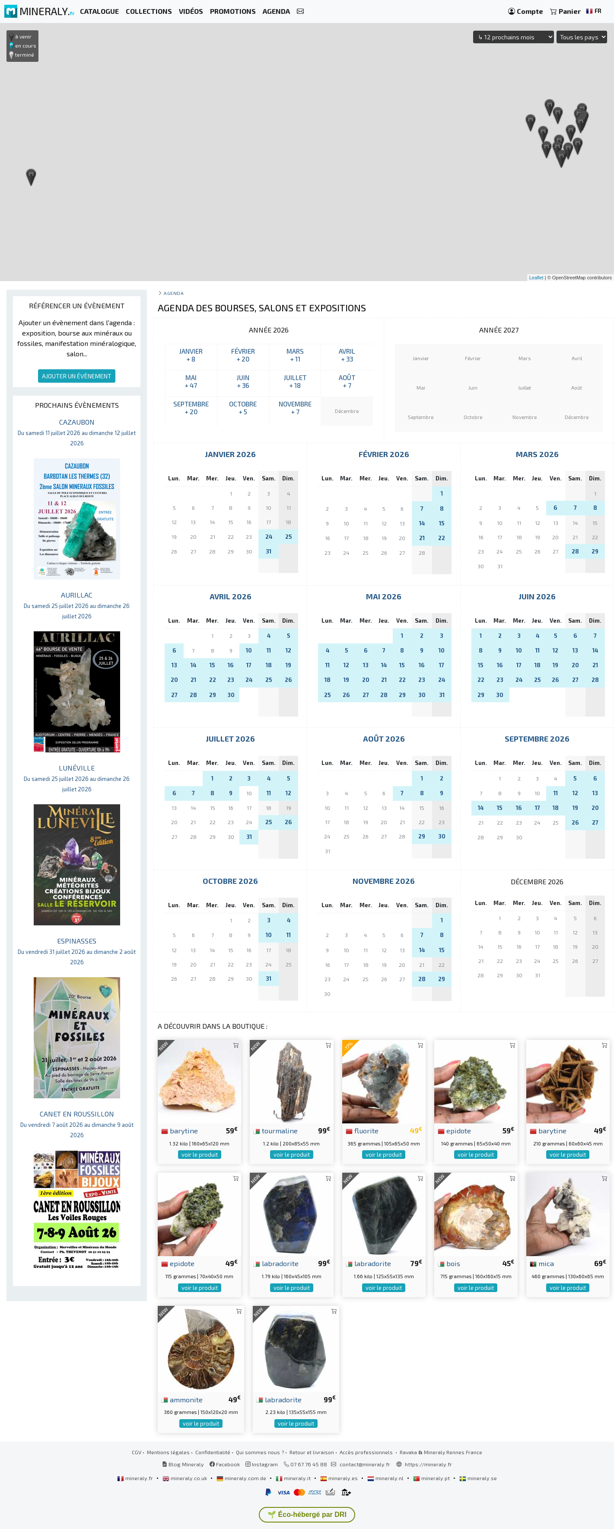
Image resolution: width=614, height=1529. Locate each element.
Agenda (174, 293)
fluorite (362, 1130)
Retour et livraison (312, 1452)
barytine (179, 1130)
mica (542, 1263)
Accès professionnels (367, 1452)
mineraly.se (478, 1478)
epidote (454, 1130)
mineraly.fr (135, 1478)
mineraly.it (294, 1478)
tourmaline (275, 1130)
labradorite (276, 1263)
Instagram (261, 1464)
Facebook (225, 1464)
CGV (136, 1452)
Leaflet (536, 277)
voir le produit (199, 1154)
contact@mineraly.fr (365, 1464)
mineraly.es (339, 1478)
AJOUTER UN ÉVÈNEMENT (76, 376)
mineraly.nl (386, 1478)
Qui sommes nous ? (260, 1452)
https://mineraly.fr (428, 1464)
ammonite (182, 1399)
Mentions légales (168, 1452)
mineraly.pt (432, 1478)
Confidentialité (212, 1452)
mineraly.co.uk (185, 1478)
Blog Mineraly (183, 1464)
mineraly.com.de (241, 1478)
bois (449, 1263)
